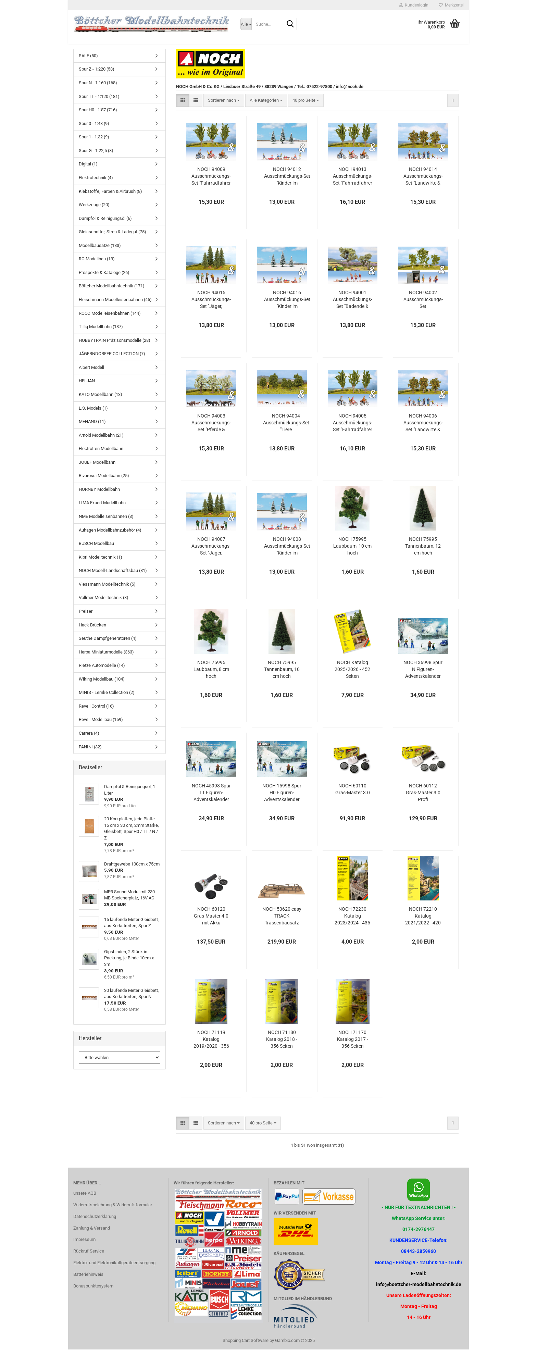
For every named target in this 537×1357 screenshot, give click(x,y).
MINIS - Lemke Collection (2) (107, 699)
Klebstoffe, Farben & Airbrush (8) (110, 198)
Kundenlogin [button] (413, 5)
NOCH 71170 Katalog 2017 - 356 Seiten (352, 1046)
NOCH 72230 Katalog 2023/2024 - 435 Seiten (352, 924)
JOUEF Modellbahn (97, 469)
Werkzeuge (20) (94, 212)
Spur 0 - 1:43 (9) (94, 131)
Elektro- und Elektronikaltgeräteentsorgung (114, 1270)
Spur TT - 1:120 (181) (99, 104)
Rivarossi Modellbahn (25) (104, 483)
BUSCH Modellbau (96, 550)
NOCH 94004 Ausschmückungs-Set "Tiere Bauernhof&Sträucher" (286, 430)
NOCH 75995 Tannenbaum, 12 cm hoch (423, 553)
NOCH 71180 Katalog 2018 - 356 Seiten (281, 1046)
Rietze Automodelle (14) (102, 672)
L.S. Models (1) (93, 415)
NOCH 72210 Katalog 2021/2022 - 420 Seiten (423, 924)
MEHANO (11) (92, 429)
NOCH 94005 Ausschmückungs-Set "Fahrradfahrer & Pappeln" (352, 430)
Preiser (85, 618)
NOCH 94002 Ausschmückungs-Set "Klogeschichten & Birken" (423, 307)
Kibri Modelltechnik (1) (100, 564)
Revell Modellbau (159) (101, 727)
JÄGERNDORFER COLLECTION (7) (112, 361)
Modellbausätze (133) (100, 253)
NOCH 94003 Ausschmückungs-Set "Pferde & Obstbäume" (211, 430)
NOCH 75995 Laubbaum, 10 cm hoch (352, 553)
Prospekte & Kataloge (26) (104, 280)
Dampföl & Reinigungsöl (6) (105, 225)
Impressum (84, 1247)
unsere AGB (84, 1200)
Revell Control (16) (96, 713)
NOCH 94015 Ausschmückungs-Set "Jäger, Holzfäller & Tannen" (211, 307)
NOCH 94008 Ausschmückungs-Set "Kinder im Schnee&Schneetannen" (287, 554)
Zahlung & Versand (91, 1235)
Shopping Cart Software (245, 1347)
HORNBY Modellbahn (99, 496)
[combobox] (223, 108)
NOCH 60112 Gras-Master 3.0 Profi (423, 800)
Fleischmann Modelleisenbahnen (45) (115, 307)
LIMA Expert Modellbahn (102, 510)
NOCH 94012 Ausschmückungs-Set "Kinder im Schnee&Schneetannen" (287, 184)
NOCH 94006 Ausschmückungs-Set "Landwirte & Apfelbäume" (423, 430)
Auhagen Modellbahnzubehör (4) (110, 537)
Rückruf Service (88, 1258)
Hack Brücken (92, 632)
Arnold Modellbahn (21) (101, 442)
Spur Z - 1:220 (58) (96, 76)
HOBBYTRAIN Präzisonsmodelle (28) (114, 347)
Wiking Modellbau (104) (102, 686)
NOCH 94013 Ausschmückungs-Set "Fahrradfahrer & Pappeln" (352, 184)
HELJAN (87, 388)
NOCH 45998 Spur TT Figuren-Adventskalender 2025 (211, 800)
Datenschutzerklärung (94, 1224)
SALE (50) (88, 63)
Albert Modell (91, 374)
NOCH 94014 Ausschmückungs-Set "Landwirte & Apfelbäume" (423, 184)
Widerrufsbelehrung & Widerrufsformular (112, 1212)
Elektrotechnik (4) (96, 185)
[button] (182, 108)
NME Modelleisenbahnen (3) (106, 523)
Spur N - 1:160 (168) (98, 90)
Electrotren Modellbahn (101, 456)
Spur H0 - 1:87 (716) (98, 117)
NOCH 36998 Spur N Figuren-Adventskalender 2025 (422, 677)
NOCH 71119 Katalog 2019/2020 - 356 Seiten (211, 1047)
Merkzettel (451, 5)
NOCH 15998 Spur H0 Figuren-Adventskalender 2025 (281, 800)
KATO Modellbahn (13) (100, 401)
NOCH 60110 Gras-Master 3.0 (352, 796)
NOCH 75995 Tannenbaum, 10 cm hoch (282, 676)
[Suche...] (245, 24)
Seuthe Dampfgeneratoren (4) (108, 645)
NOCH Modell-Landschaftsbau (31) (113, 578)
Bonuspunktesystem (93, 1293)
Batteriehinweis (88, 1281)
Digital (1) (88, 171)
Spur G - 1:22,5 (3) (96, 158)
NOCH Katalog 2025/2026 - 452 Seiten (352, 676)
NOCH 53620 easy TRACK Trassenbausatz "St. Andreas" (281, 924)
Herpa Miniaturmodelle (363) (106, 659)
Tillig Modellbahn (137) (101, 334)
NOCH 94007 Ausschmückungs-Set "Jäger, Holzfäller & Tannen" (211, 554)
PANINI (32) (90, 754)
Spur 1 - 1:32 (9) (94, 144)
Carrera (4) (89, 740)
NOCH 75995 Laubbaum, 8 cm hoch (211, 676)
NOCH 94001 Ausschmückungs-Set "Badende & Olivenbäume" (352, 307)
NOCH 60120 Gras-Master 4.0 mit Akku (211, 923)
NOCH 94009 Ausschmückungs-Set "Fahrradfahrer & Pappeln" (211, 184)
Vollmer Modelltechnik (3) (103, 605)
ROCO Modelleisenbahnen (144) (110, 320)
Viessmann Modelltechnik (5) (107, 591)
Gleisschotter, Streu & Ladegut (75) (112, 239)
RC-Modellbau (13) (97, 266)
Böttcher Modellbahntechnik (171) (112, 293)
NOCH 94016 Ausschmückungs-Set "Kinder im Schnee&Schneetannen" (287, 307)
